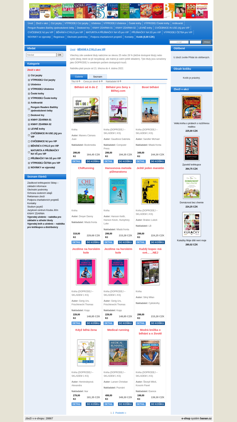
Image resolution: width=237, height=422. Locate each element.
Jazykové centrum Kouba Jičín (42, 210)
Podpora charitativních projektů (106, 37)
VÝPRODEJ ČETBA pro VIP (178, 32)
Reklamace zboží (36, 196)
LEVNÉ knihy (145, 28)
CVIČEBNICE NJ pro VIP (40, 32)
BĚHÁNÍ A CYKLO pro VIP (69, 32)
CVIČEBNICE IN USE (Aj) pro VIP (172, 28)
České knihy (135, 23)
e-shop (186, 418)
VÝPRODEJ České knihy (156, 23)
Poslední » (120, 413)
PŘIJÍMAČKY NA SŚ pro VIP (146, 32)
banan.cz (206, 418)
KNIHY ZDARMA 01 (103, 28)
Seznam (97, 76)
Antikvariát (177, 23)
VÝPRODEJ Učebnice (115, 23)
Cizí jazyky (56, 23)
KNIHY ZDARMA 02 (126, 28)
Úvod (30, 23)
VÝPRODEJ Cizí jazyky (76, 23)
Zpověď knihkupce (191, 164)
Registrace (59, 37)
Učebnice (96, 23)
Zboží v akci (42, 23)
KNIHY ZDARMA (35, 213)
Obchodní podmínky (77, 37)
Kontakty (129, 37)
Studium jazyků (35, 206)
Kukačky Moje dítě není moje (191, 240)
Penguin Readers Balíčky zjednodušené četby (51, 28)
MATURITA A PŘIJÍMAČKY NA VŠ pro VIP (107, 32)
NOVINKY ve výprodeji (39, 37)
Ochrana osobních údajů (39, 193)
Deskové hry (83, 28)
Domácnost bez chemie (191, 202)
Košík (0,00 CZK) (145, 37)
